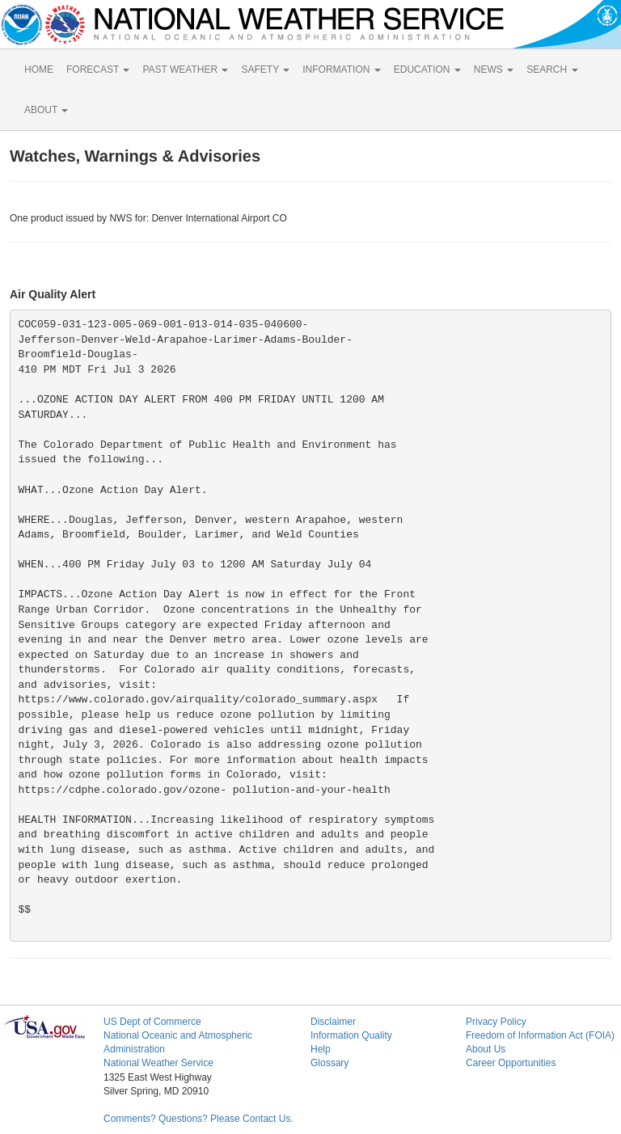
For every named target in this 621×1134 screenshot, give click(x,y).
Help (320, 1049)
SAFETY (265, 69)
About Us (485, 1049)
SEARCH (551, 69)
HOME (38, 69)
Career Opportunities (511, 1063)
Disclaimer (333, 1021)
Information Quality (351, 1035)
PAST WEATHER (185, 69)
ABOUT (46, 110)
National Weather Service (158, 1063)
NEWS (493, 69)
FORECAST (97, 69)
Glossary (329, 1063)
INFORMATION (341, 69)
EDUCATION (427, 69)
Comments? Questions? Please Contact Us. (199, 1118)
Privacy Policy (496, 1021)
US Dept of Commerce (152, 1021)
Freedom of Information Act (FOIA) (540, 1035)
